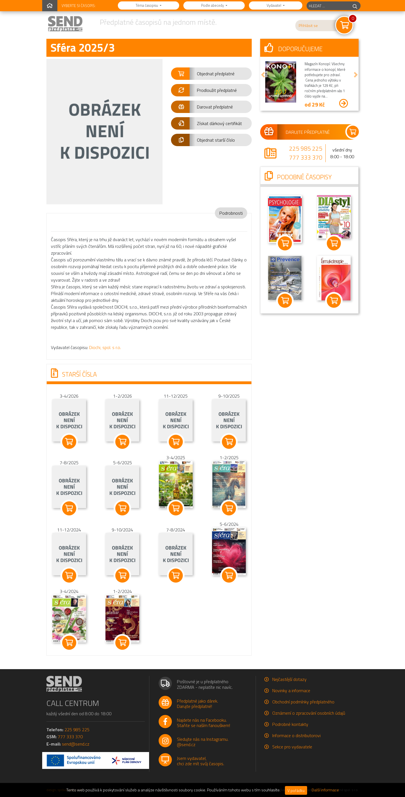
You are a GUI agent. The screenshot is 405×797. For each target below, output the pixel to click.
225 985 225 (305, 148)
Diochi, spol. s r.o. (105, 347)
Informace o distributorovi (296, 735)
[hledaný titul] (328, 5)
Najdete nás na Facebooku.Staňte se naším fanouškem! (203, 723)
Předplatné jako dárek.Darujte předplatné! (197, 704)
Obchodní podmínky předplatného (303, 701)
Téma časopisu (147, 5)
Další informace (325, 790)
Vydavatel (274, 5)
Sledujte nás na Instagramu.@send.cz (202, 742)
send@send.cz (75, 744)
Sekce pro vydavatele (292, 746)
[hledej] (355, 5)
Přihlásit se (308, 25)
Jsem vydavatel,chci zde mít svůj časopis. (200, 761)
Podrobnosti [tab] (231, 213)
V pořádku (296, 790)
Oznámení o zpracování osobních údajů (308, 713)
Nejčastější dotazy (289, 679)
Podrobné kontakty (290, 724)
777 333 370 (305, 157)
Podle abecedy (213, 5)
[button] (211, 73)
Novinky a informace (291, 690)
